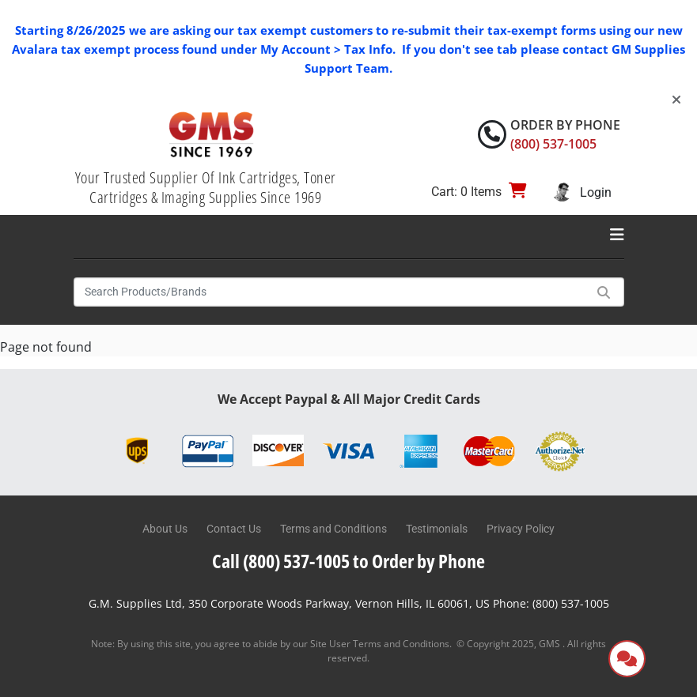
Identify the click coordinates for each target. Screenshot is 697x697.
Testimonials (437, 528)
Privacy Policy (521, 528)
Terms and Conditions (333, 528)
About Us (165, 528)
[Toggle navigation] (617, 235)
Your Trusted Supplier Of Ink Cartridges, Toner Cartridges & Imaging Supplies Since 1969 (205, 187)
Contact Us (233, 528)
